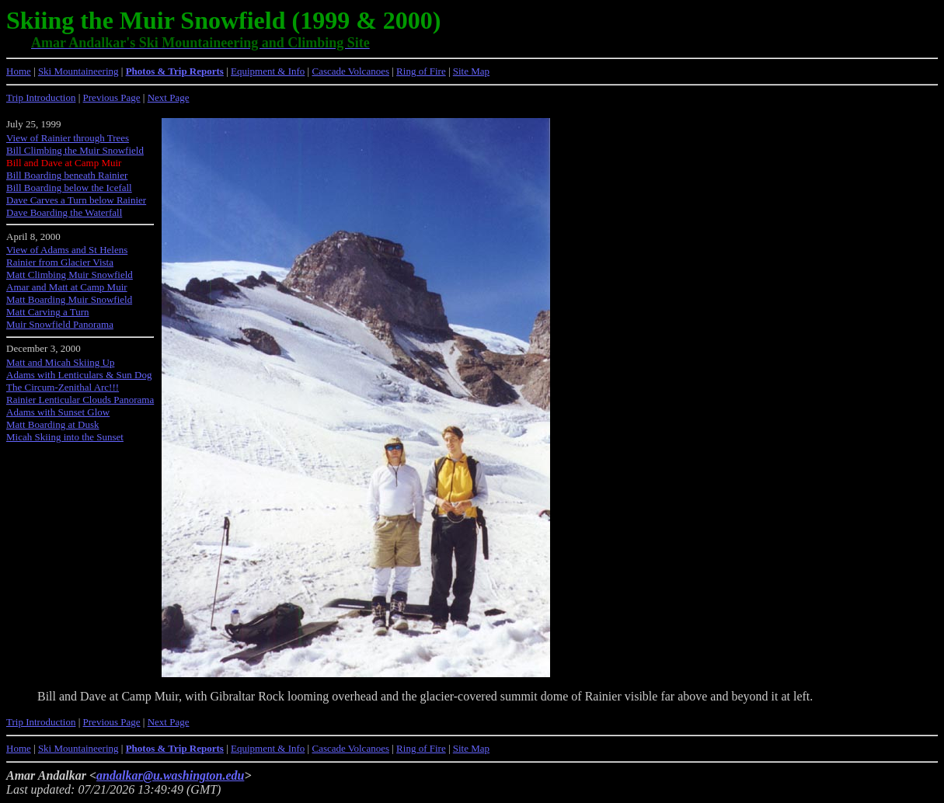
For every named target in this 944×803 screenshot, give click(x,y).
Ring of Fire (421, 71)
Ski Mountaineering (78, 71)
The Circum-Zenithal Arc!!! (62, 387)
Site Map (471, 71)
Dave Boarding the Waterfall (64, 212)
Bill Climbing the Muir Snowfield (75, 150)
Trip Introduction (40, 97)
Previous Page (112, 97)
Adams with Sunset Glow (58, 412)
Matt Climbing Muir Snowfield (69, 274)
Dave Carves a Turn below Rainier (76, 200)
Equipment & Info (268, 71)
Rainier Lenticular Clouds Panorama (80, 399)
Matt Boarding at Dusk (52, 424)
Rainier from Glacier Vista (59, 262)
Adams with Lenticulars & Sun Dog (79, 375)
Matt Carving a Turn (47, 312)
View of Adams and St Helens (66, 249)
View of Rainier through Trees (67, 138)
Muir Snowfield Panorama (59, 324)
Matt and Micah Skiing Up (60, 362)
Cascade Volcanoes (350, 71)
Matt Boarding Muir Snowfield (69, 299)
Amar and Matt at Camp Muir (66, 287)
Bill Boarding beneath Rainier (66, 175)
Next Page (169, 97)
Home (18, 71)
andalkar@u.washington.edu (170, 775)
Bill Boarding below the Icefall (69, 187)
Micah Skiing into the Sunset (65, 437)
